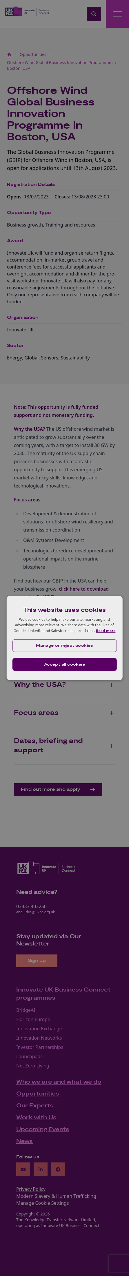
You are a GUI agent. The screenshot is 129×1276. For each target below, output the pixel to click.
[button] (64, 645)
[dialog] (64, 638)
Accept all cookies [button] (64, 664)
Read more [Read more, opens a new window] (105, 630)
